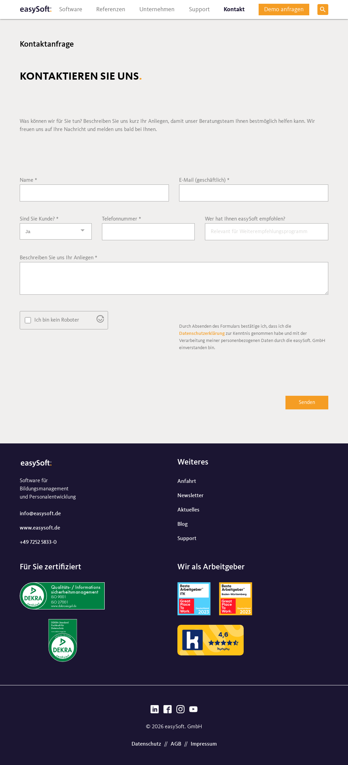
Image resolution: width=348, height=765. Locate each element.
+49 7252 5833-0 (38, 542)
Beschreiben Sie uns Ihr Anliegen (58, 258)
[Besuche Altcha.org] (100, 321)
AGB (176, 744)
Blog (182, 524)
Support (186, 538)
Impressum (204, 744)
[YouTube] (193, 711)
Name (28, 180)
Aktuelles (188, 510)
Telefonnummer (121, 219)
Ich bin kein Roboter (56, 320)
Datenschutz (146, 744)
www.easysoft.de (40, 528)
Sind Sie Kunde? (39, 219)
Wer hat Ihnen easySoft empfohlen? (245, 219)
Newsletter (190, 496)
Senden (307, 402)
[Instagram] (180, 711)
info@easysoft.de (40, 514)
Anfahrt (186, 481)
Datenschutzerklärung (202, 333)
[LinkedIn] (155, 711)
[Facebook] (167, 711)
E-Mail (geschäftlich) (204, 180)
